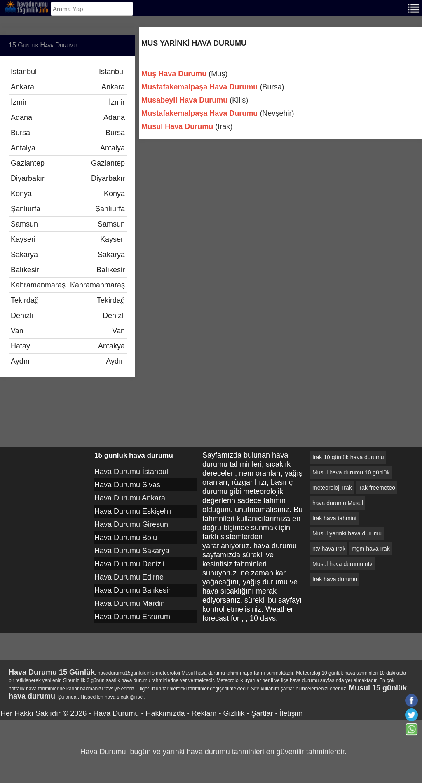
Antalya (68, 148)
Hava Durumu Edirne (129, 577)
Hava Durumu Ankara (129, 498)
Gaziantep (68, 163)
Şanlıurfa (68, 208)
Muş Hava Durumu (173, 74)
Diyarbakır (68, 178)
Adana (68, 117)
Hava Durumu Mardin (129, 603)
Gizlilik (233, 713)
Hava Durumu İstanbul (131, 471)
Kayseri (68, 239)
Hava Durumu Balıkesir (132, 590)
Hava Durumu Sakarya (131, 551)
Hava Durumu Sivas (127, 485)
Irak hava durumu (334, 579)
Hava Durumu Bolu (125, 537)
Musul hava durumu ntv (342, 564)
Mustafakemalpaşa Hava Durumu (199, 87)
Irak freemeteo (376, 487)
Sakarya (68, 254)
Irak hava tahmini (334, 518)
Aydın (68, 361)
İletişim (290, 713)
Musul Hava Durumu (177, 126)
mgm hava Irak (371, 548)
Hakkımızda (165, 713)
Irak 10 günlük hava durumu (348, 457)
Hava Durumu (116, 713)
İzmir (68, 102)
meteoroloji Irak (332, 487)
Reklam (203, 713)
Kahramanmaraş (68, 285)
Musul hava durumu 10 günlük (351, 472)
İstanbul (68, 71)
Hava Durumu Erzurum (132, 616)
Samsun (68, 224)
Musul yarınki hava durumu (347, 533)
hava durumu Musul (337, 503)
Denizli (68, 315)
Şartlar (262, 713)
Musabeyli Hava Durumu (184, 100)
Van (68, 330)
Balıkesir (68, 269)
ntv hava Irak (328, 548)
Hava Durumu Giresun (131, 524)
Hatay (68, 346)
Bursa (68, 132)
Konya (68, 193)
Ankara (68, 87)
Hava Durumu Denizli (129, 564)
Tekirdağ (68, 300)
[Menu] (414, 7)
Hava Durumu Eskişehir (133, 511)
